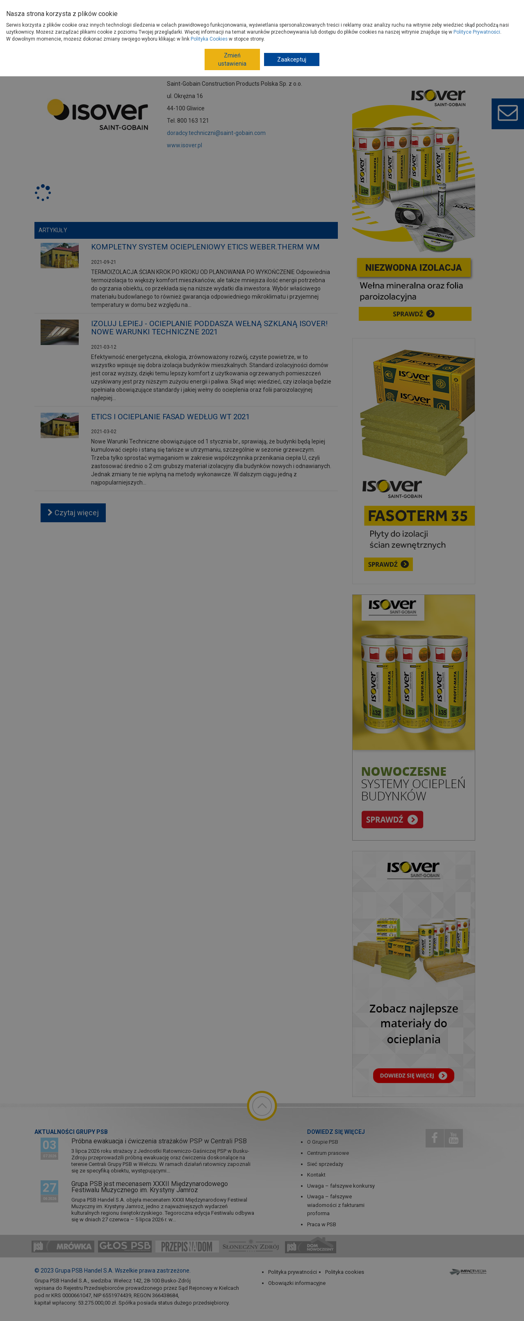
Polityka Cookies (209, 39)
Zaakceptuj (291, 59)
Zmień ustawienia (232, 59)
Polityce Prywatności (476, 32)
